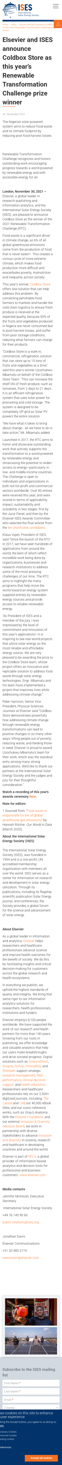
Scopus (7, 1066)
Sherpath (9, 1071)
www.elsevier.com (33, 1175)
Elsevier (29, 941)
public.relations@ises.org (20, 1222)
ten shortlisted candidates (26, 528)
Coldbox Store (40, 284)
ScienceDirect (38, 1061)
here (32, 796)
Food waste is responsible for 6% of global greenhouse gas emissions (24, 815)
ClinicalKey (33, 1066)
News (14, 24)
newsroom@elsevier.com (20, 1258)
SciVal (19, 1066)
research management (18, 1075)
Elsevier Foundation (29, 1117)
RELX (32, 1156)
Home (5, 24)
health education (33, 1085)
